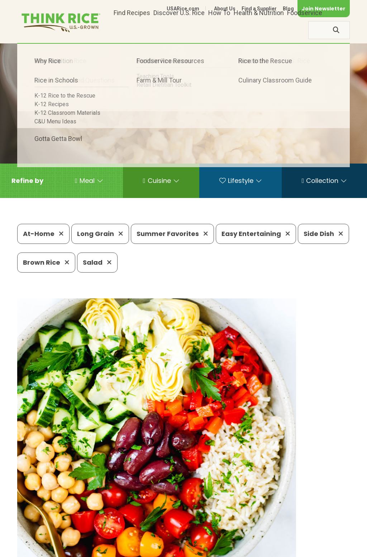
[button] (27, 180)
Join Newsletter (323, 8)
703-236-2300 (105, 518)
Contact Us (214, 540)
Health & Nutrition (259, 30)
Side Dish (323, 233)
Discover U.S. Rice (179, 30)
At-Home (43, 233)
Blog (288, 8)
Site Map (293, 540)
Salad (97, 262)
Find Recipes (132, 30)
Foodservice (304, 30)
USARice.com (183, 8)
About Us (224, 8)
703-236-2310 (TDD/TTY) (254, 518)
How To (219, 30)
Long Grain (100, 233)
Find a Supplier (259, 8)
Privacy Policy (255, 540)
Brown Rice (46, 262)
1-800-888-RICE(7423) (172, 518)
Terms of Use (329, 540)
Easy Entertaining (255, 233)
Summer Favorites (172, 233)
